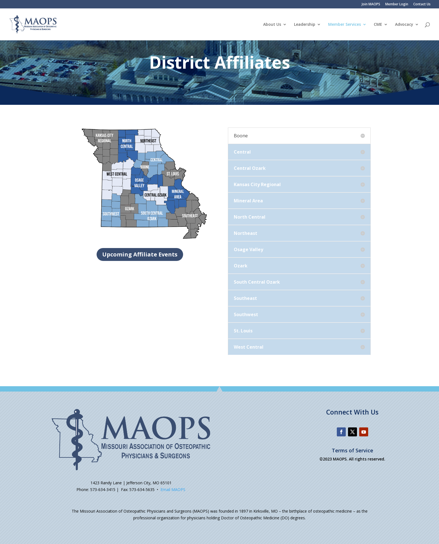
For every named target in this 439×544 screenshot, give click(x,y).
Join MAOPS (371, 4)
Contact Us (422, 4)
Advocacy (404, 24)
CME (378, 24)
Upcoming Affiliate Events (140, 254)
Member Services (344, 24)
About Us (272, 24)
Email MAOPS (172, 489)
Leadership (304, 24)
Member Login (396, 4)
